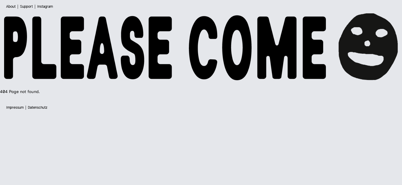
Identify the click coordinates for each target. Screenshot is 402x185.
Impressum (15, 107)
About (11, 6)
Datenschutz (37, 107)
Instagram (45, 6)
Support (26, 6)
